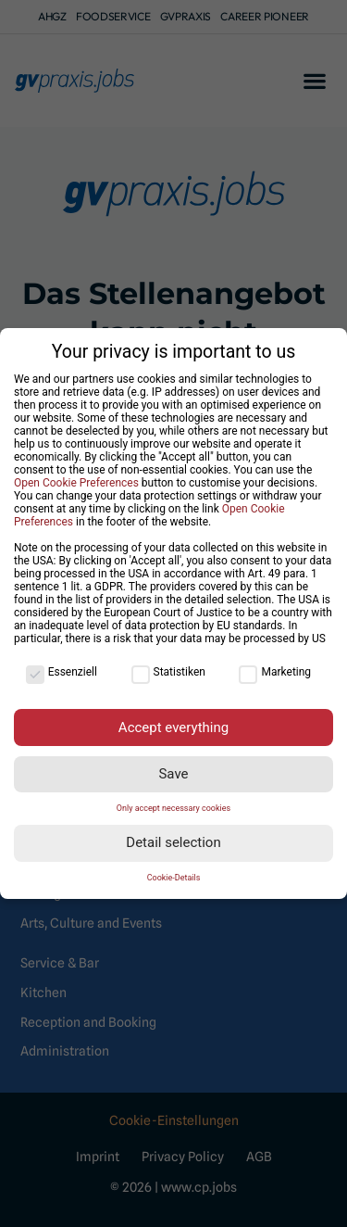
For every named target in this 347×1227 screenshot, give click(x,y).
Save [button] (173, 773)
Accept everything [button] (173, 726)
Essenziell (61, 671)
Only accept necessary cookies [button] (173, 808)
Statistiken (168, 671)
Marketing (275, 671)
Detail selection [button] (173, 842)
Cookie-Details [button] (174, 877)
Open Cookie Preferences (76, 482)
